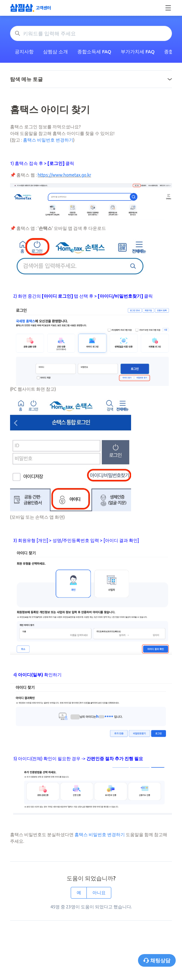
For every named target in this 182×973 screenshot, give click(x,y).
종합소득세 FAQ (94, 51)
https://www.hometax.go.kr (64, 175)
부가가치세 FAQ (138, 51)
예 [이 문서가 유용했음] (79, 892)
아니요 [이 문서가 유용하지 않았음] (99, 892)
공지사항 (24, 51)
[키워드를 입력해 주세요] (91, 33)
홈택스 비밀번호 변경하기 (48, 140)
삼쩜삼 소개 (55, 51)
